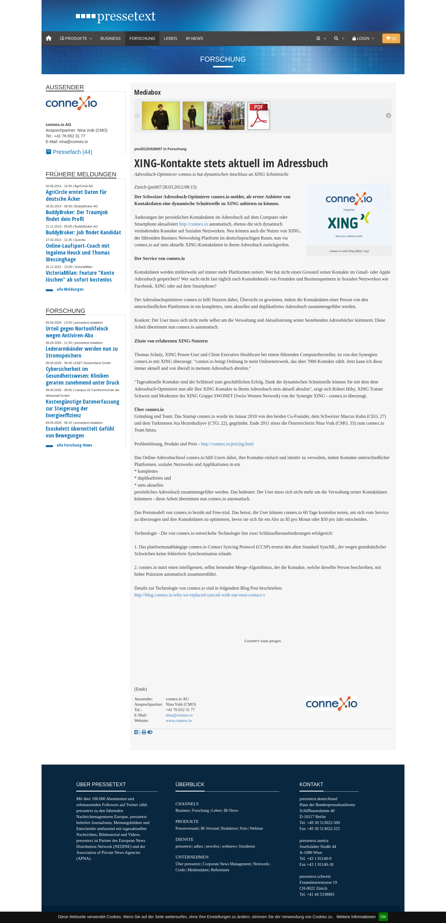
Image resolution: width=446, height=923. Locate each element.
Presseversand (186, 828)
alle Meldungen (70, 289)
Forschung (142, 38)
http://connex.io (193, 224)
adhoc (199, 846)
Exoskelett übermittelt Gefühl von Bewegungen (80, 432)
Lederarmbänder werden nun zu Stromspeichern (82, 352)
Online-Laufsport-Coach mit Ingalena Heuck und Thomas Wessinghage (78, 252)
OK (383, 916)
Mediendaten (198, 870)
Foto (243, 828)
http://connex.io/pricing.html (227, 443)
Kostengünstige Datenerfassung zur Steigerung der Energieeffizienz (82, 408)
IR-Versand (210, 828)
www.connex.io (179, 720)
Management (240, 864)
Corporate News (216, 864)
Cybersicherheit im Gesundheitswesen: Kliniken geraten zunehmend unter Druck (82, 375)
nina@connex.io (179, 715)
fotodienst (247, 846)
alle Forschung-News (74, 445)
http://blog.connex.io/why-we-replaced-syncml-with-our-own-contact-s (199, 594)
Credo (180, 870)
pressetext (183, 846)
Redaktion (229, 828)
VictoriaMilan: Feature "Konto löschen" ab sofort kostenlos (80, 276)
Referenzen (220, 870)
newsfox (213, 846)
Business (110, 38)
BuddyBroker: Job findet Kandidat (83, 232)
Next (388, 116)
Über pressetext (188, 864)
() (391, 38)
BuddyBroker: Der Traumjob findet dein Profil (77, 215)
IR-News (194, 38)
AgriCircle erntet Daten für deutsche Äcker (76, 195)
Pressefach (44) (69, 152)
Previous (137, 116)
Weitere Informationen (355, 916)
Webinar (256, 828)
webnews (229, 846)
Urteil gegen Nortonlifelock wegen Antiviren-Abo (77, 332)
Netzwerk (261, 864)
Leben (170, 38)
